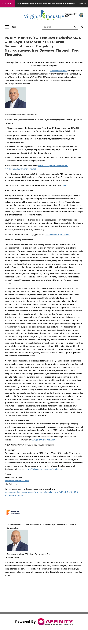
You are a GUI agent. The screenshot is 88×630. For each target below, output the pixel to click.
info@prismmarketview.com (17, 481)
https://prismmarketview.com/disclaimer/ (44, 469)
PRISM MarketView (58, 70)
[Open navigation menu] (10, 27)
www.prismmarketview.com (43, 440)
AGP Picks (7, 4)
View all (82, 3)
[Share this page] (81, 27)
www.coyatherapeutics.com (57, 234)
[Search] (57, 27)
